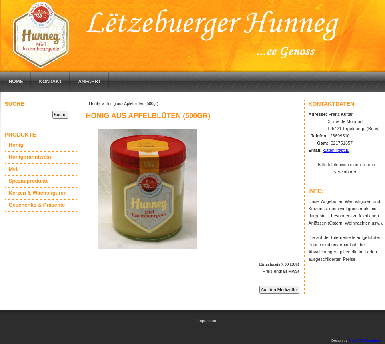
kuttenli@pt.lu (336, 150)
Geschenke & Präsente (37, 205)
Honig (16, 145)
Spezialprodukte (29, 181)
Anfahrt (89, 81)
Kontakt (50, 81)
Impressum (207, 321)
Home (16, 81)
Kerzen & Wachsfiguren (38, 193)
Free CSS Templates (365, 340)
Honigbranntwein (30, 157)
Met (13, 169)
